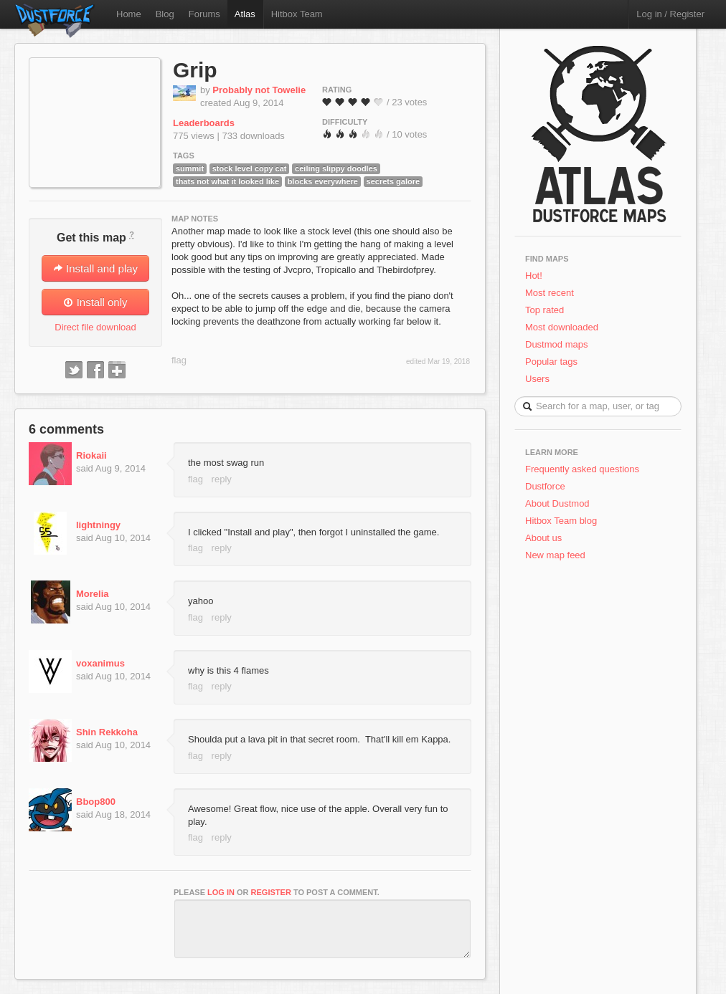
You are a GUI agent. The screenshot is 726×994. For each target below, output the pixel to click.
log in (221, 892)
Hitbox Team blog (561, 520)
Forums (204, 14)
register (271, 892)
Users (537, 378)
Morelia (92, 593)
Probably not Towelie (259, 90)
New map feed (557, 555)
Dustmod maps (556, 344)
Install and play (95, 268)
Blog (165, 14)
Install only (95, 302)
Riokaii (91, 455)
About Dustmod (557, 503)
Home (128, 14)
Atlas (245, 14)
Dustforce (545, 486)
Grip (195, 70)
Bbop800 (96, 801)
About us (543, 537)
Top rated (544, 310)
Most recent (549, 292)
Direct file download (95, 327)
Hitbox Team (297, 14)
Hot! (533, 275)
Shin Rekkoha (107, 732)
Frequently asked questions (582, 469)
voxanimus (100, 663)
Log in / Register (670, 14)
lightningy (98, 525)
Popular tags (551, 361)
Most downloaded (561, 327)
